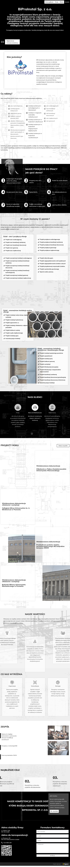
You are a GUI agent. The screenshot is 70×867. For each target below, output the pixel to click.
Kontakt (67, 2)
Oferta (61, 2)
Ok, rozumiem (54, 811)
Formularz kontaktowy (12, 44)
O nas (56, 2)
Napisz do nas (10, 42)
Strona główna (49, 2)
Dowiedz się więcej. (59, 807)
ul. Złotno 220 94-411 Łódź (5, 832)
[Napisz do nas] (2, 43)
